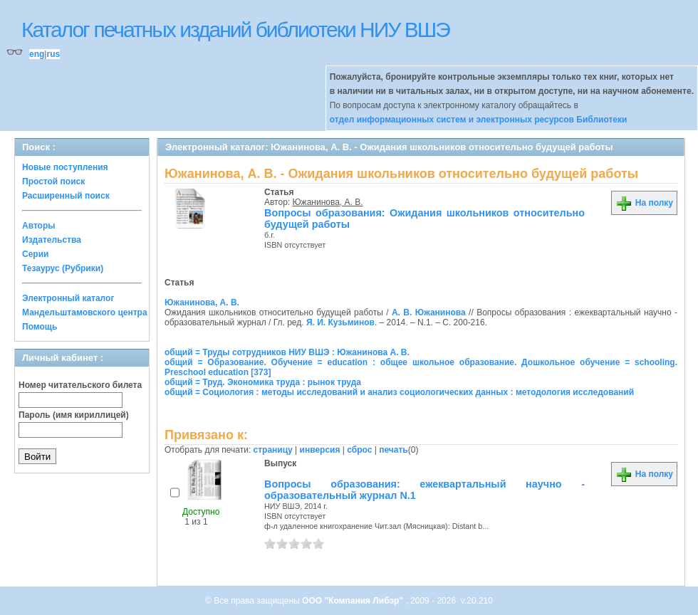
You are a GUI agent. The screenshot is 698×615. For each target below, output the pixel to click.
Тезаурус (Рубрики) (62, 268)
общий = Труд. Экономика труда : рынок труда (263, 382)
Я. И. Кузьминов (340, 322)
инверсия (320, 450)
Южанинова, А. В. (328, 202)
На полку (644, 203)
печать (393, 450)
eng (36, 54)
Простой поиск (53, 181)
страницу (273, 450)
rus (53, 54)
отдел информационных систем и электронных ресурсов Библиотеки (478, 120)
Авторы (39, 226)
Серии (35, 254)
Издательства (51, 240)
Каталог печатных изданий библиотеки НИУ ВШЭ (235, 29)
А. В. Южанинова (429, 312)
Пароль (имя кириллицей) (74, 415)
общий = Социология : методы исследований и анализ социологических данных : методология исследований (399, 392)
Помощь (39, 327)
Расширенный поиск (66, 196)
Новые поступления (65, 167)
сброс (359, 450)
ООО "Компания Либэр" (353, 601)
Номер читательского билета (80, 385)
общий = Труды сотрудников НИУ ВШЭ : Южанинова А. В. (287, 352)
